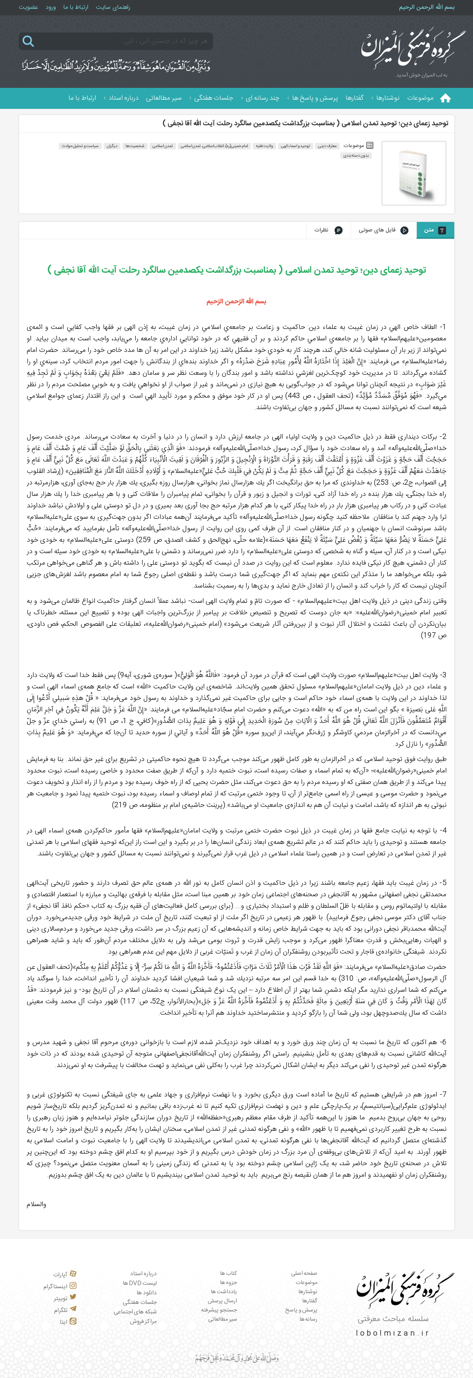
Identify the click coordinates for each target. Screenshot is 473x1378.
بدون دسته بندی (356, 155)
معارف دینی (327, 146)
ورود (51, 7)
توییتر (65, 1299)
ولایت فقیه (264, 146)
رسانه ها (308, 1319)
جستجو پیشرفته (219, 1310)
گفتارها (355, 98)
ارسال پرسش (222, 1301)
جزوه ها (228, 1282)
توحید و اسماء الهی (295, 146)
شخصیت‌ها (135, 146)
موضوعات (420, 98)
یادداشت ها (224, 1292)
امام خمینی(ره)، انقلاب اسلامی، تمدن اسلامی (214, 146)
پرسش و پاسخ (301, 1310)
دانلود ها (147, 1293)
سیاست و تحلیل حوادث (80, 146)
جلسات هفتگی (213, 98)
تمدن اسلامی (163, 146)
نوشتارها (388, 98)
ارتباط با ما (75, 7)
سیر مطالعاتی (164, 98)
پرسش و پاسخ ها (315, 98)
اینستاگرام (60, 1287)
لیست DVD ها (140, 1283)
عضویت (28, 7)
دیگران (112, 146)
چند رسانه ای (263, 98)
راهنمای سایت (113, 7)
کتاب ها (228, 1273)
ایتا (68, 1322)
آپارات (64, 1275)
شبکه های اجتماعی (135, 1312)
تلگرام (65, 1310)
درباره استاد (123, 98)
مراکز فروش (143, 1321)
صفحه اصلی (304, 1273)
